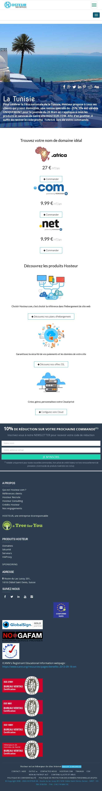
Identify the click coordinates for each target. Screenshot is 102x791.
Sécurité (6, 548)
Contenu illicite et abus (63, 774)
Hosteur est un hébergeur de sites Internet (41, 766)
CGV (88, 771)
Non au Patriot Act (38, 774)
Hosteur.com (66, 771)
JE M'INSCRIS (51, 456)
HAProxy (7, 556)
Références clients (12, 492)
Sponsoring (9, 563)
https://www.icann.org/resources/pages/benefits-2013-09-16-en (39, 666)
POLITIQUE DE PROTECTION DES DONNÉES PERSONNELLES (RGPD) (68, 777)
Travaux (80, 771)
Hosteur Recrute (11, 496)
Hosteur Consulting (12, 500)
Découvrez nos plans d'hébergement (51, 316)
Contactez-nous (48, 771)
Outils (33, 771)
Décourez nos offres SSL (51, 364)
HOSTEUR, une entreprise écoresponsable (25, 515)
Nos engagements (12, 507)
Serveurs (7, 552)
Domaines (7, 545)
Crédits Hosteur (11, 504)
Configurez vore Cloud (51, 411)
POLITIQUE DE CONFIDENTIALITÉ (21, 777)
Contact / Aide (19, 771)
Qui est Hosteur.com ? (14, 489)
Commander (51, 179)
